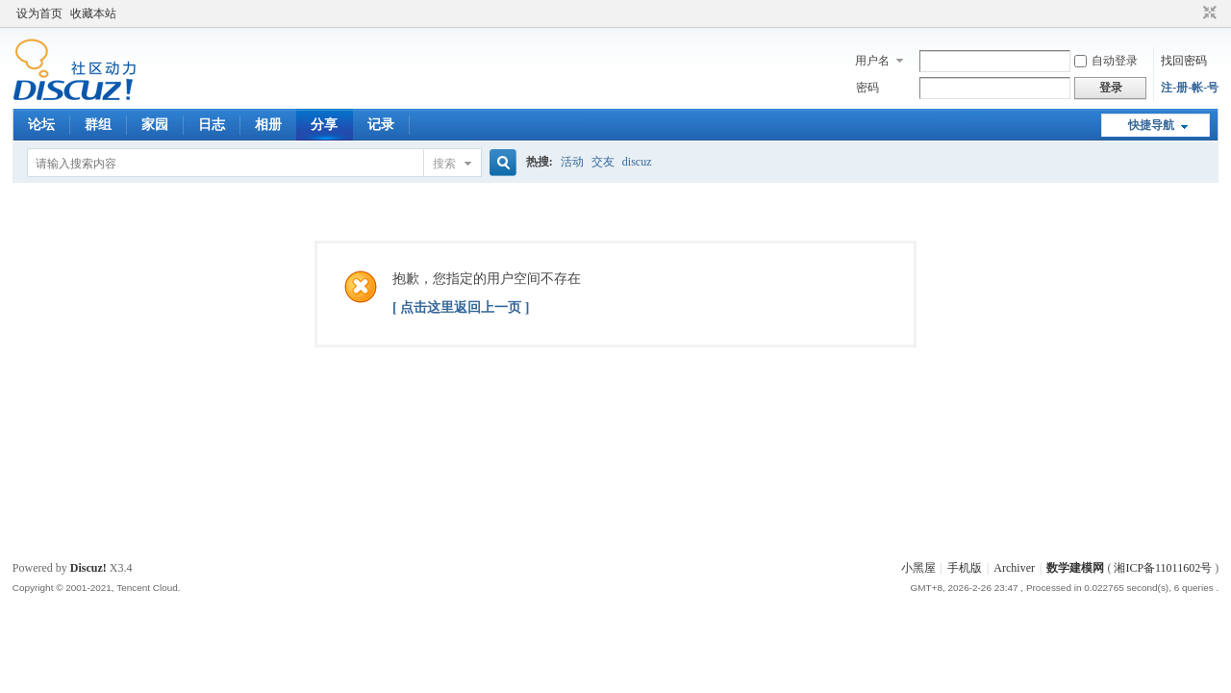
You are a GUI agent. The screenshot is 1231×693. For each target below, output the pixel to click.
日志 (211, 124)
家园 (154, 124)
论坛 (41, 124)
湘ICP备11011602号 (1163, 568)
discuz (637, 161)
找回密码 (1184, 60)
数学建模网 (1075, 568)
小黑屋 (918, 568)
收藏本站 (93, 13)
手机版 (964, 568)
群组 (98, 124)
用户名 (872, 60)
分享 (324, 124)
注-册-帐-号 (1189, 87)
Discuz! (88, 568)
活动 (572, 161)
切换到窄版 (1207, 13)
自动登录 (1106, 60)
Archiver (1014, 568)
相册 (268, 124)
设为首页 (39, 13)
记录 (380, 124)
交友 (603, 161)
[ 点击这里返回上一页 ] (460, 307)
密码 (867, 87)
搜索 (444, 163)
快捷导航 (1151, 125)
